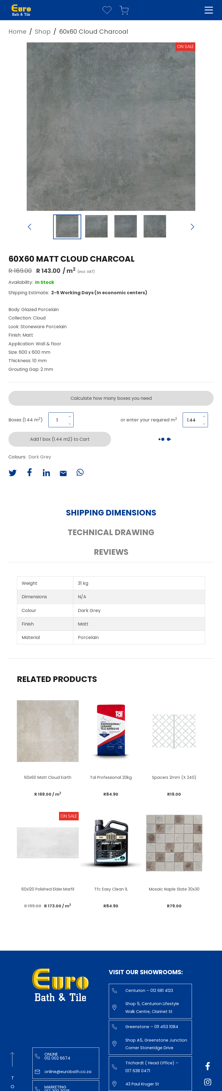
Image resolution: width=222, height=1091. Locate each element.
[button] (111, 126)
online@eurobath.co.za (63, 1071)
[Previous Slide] (29, 227)
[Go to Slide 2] (96, 227)
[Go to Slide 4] (155, 227)
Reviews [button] (111, 552)
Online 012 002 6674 (52, 1056)
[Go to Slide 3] (126, 227)
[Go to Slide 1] (67, 226)
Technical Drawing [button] (111, 532)
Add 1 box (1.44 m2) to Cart (60, 439)
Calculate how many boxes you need (111, 398)
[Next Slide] (192, 227)
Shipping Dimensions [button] (111, 512)
